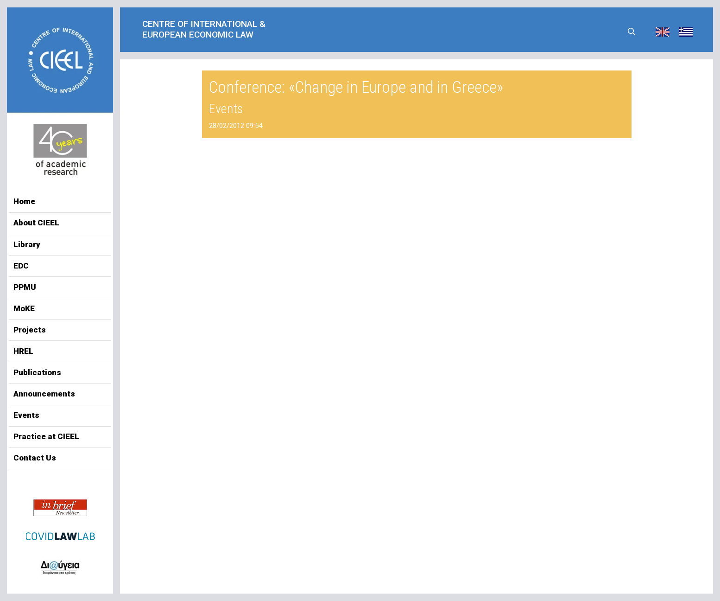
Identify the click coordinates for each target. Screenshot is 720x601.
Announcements (44, 393)
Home (24, 201)
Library (26, 244)
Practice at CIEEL (46, 436)
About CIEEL (36, 222)
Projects (29, 329)
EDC (21, 265)
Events (26, 415)
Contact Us (34, 457)
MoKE (24, 308)
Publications (37, 372)
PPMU (24, 287)
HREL (23, 351)
